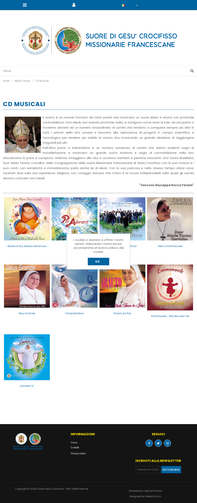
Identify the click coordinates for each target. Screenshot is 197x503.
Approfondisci (98, 270)
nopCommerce (152, 490)
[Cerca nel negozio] (93, 71)
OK (97, 262)
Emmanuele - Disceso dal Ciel (170, 316)
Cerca (74, 442)
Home (6, 80)
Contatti (75, 447)
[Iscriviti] (148, 469)
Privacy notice (78, 453)
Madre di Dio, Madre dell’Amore (27, 246)
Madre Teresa (22, 80)
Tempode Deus (74, 313)
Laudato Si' (27, 386)
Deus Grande (27, 313)
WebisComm (153, 496)
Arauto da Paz (122, 313)
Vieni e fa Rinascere (170, 246)
